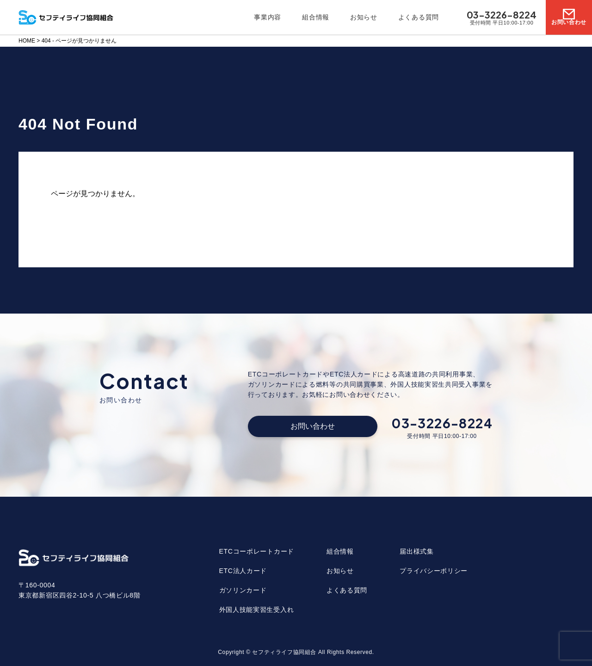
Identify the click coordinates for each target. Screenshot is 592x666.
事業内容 (267, 17)
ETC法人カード (243, 570)
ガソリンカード (243, 590)
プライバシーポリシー (434, 570)
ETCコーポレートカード (256, 551)
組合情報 (315, 17)
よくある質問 (418, 17)
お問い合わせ (312, 426)
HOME (26, 40)
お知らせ (363, 17)
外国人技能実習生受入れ (256, 609)
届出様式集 (417, 551)
